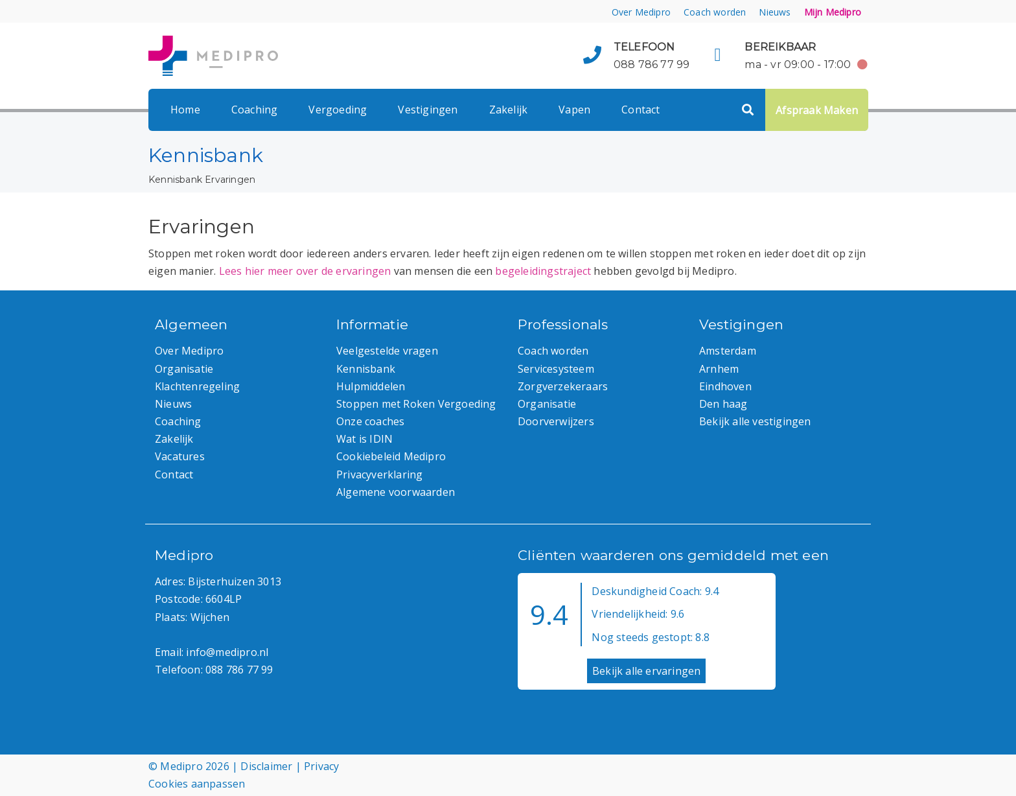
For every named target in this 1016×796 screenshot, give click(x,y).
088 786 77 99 (652, 64)
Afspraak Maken (817, 110)
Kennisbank (175, 179)
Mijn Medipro (832, 12)
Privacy (321, 766)
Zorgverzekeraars (563, 386)
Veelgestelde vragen (387, 351)
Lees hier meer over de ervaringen (305, 271)
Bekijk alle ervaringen (646, 671)
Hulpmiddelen (370, 386)
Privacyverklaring (379, 474)
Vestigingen (427, 109)
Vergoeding (337, 109)
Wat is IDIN (364, 439)
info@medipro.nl (227, 652)
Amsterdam (727, 351)
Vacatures (180, 456)
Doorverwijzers (556, 421)
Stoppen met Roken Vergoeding (416, 404)
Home (185, 109)
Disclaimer (266, 766)
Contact (640, 109)
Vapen (574, 109)
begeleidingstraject (543, 271)
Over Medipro (641, 12)
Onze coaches (370, 421)
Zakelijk (508, 109)
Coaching (254, 109)
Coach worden (715, 12)
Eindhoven (725, 386)
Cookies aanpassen (196, 784)
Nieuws (775, 12)
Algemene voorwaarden (395, 492)
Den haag (723, 404)
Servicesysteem (556, 369)
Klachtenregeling (197, 386)
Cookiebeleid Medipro (391, 456)
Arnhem (719, 369)
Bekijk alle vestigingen (755, 421)
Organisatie (184, 369)
